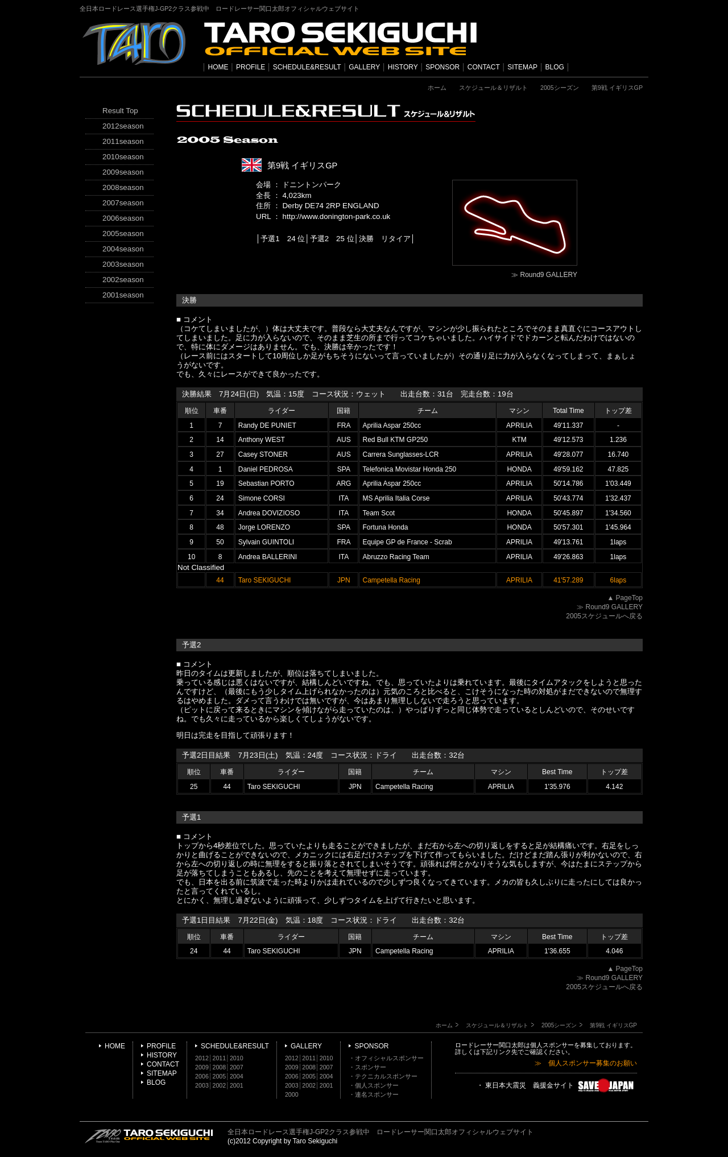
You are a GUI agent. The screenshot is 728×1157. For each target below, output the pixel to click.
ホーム (437, 87)
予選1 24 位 (282, 238)
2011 (219, 1058)
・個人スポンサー (374, 1085)
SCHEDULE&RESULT (307, 67)
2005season (123, 233)
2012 (202, 1058)
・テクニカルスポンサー (383, 1076)
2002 (219, 1085)
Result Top (120, 110)
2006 (202, 1076)
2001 (236, 1085)
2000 (292, 1094)
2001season (123, 295)
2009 (202, 1067)
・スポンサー (367, 1067)
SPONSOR (442, 67)
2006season (123, 218)
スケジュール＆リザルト (493, 87)
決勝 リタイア (385, 238)
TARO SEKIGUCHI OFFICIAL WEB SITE (149, 1135)
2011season (123, 141)
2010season (123, 156)
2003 (202, 1085)
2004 (236, 1076)
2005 (219, 1076)
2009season (123, 172)
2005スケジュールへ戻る (604, 616)
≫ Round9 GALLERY (544, 275)
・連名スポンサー (374, 1094)
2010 (236, 1058)
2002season (123, 279)
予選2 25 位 (332, 238)
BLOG (554, 67)
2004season (123, 249)
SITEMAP (522, 67)
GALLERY (364, 67)
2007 (236, 1067)
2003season (123, 264)
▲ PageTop (625, 598)
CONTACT (484, 67)
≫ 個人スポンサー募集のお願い (586, 1063)
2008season (123, 187)
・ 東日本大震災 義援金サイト (557, 1085)
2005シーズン (559, 87)
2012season (123, 126)
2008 (219, 1067)
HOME (218, 67)
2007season (123, 203)
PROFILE (250, 67)
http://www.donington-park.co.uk (337, 216)
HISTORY (403, 67)
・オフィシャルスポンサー (386, 1058)
